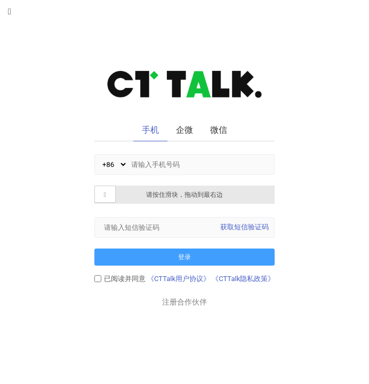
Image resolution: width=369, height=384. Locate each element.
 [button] (105, 194)
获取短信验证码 (244, 227)
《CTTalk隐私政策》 (243, 279)
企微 (184, 130)
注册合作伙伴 (184, 302)
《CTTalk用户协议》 (178, 279)
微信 (218, 130)
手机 (150, 130)
